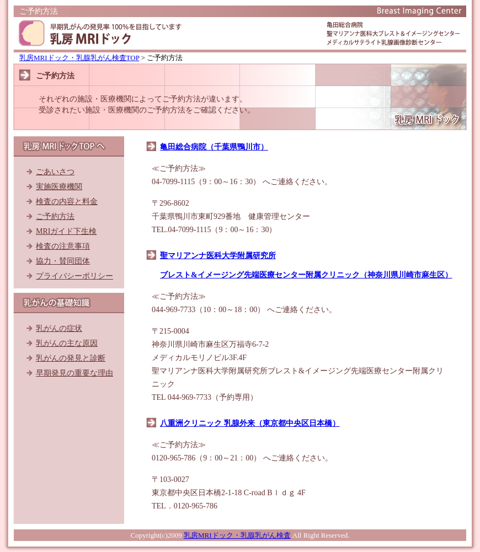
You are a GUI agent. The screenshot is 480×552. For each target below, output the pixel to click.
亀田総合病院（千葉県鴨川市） (214, 147)
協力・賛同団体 (63, 261)
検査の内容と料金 (67, 201)
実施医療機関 (59, 187)
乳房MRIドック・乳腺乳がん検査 (237, 535)
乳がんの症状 (59, 328)
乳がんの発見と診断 (70, 358)
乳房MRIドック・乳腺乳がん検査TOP (79, 57)
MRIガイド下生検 (66, 231)
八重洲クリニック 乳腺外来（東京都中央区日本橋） (250, 423)
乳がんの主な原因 (67, 343)
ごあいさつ (55, 172)
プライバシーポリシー (74, 276)
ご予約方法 (55, 216)
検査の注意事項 (63, 246)
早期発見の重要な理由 (74, 373)
